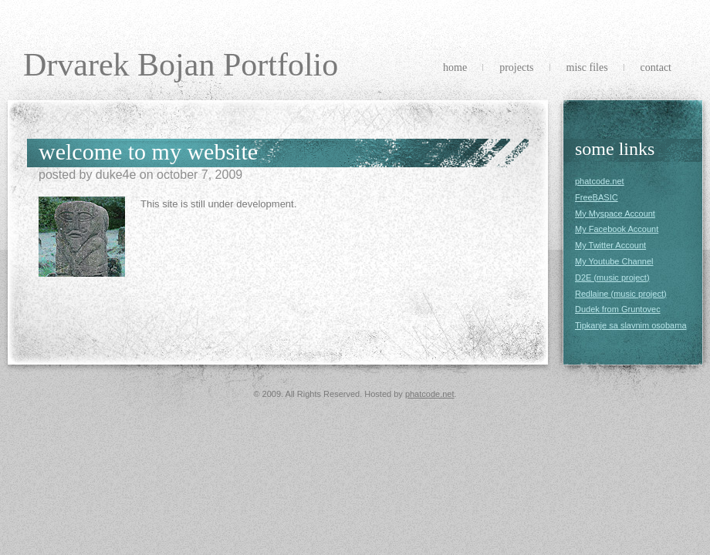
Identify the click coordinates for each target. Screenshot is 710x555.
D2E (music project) (612, 277)
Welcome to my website (148, 151)
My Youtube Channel (614, 261)
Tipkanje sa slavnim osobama (631, 325)
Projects (516, 67)
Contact (656, 67)
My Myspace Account (615, 213)
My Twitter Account (610, 245)
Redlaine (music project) (621, 293)
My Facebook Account (616, 229)
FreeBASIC (596, 197)
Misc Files (587, 67)
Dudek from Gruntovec (618, 309)
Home (455, 67)
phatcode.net (599, 181)
